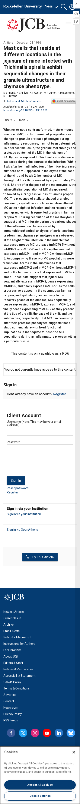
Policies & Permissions (18, 669)
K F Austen (36, 92)
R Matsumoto (66, 92)
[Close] (74, 752)
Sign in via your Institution (24, 514)
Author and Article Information (22, 101)
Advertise (9, 695)
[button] (64, 7)
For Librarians (12, 650)
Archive (8, 624)
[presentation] (39, 466)
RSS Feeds (10, 720)
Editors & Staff (13, 663)
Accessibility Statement (19, 675)
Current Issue (12, 618)
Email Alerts (11, 631)
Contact (8, 701)
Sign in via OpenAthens (22, 529)
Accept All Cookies (40, 784)
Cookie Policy (12, 682)
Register (59, 394)
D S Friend (9, 92)
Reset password (18, 488)
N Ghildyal (22, 92)
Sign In (16, 481)
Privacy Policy (12, 714)
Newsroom (10, 707)
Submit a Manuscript (17, 637)
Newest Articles (14, 611)
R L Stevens (10, 96)
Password (13, 442)
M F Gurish (50, 92)
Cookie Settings (40, 795)
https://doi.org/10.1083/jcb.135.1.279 (25, 110)
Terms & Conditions (16, 688)
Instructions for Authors (19, 643)
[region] (40, 775)
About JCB (10, 656)
